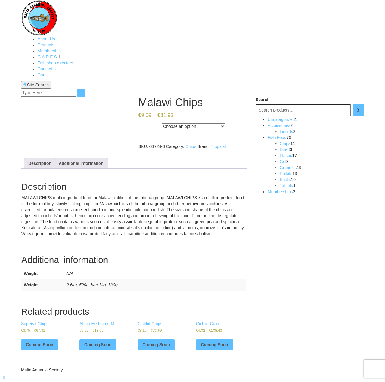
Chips (190, 146)
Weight (145, 125)
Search (263, 99)
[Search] (358, 110)
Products (46, 44)
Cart (41, 74)
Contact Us (48, 68)
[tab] (40, 163)
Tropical (218, 146)
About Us (46, 38)
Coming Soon (39, 344)
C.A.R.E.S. (48, 56)
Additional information (81, 163)
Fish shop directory (55, 62)
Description (39, 163)
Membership (49, 50)
